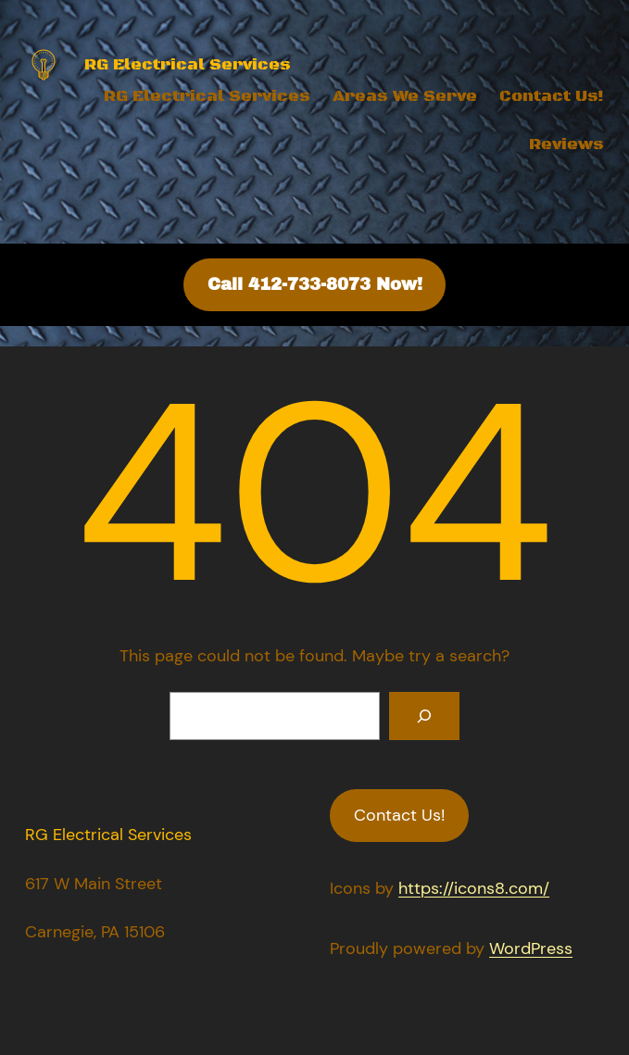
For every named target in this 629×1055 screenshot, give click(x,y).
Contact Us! (551, 96)
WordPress (530, 948)
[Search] (424, 716)
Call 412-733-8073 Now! (315, 284)
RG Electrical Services (207, 96)
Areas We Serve (405, 96)
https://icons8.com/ (473, 888)
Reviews (566, 144)
